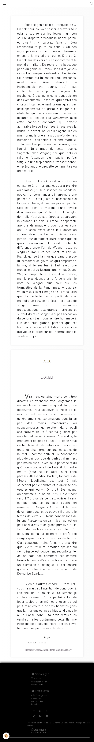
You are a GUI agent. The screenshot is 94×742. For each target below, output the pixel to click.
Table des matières (36, 642)
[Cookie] (6, 735)
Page (47, 637)
